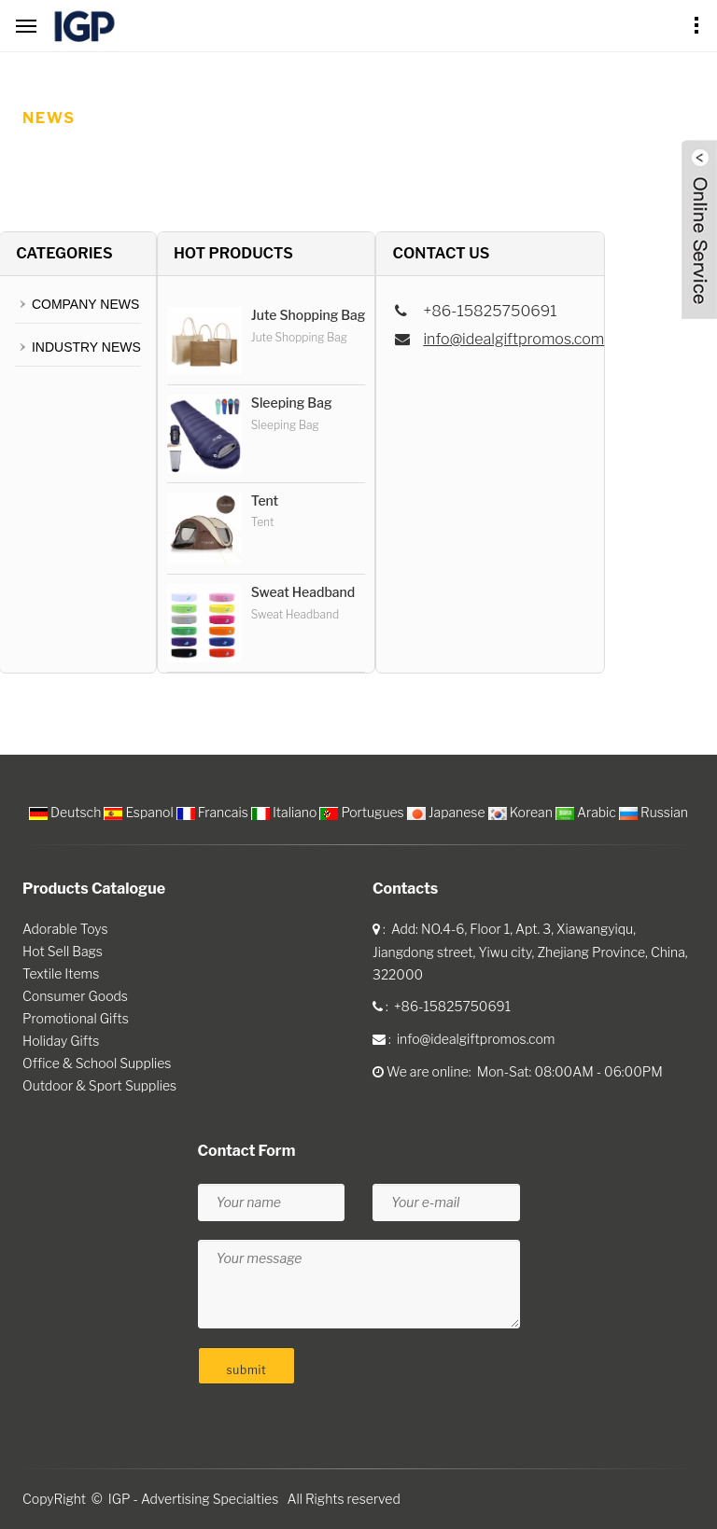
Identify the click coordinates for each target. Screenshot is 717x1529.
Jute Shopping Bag (308, 315)
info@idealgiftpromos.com (513, 339)
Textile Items (60, 973)
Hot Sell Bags (62, 951)
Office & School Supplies (96, 1063)
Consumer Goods (75, 996)
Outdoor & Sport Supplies (99, 1085)
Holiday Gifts (60, 1041)
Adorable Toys (64, 929)
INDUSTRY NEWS (86, 347)
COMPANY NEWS (85, 304)
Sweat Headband (303, 592)
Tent (264, 500)
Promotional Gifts (75, 1018)
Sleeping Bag (291, 402)
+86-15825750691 (452, 1006)
